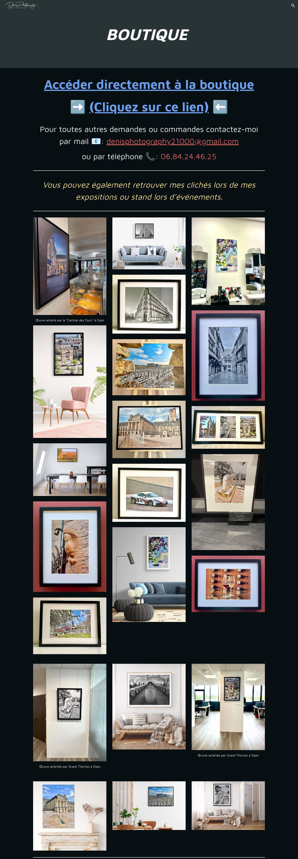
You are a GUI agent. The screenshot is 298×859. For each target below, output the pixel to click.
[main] (149, 34)
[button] (293, 5)
